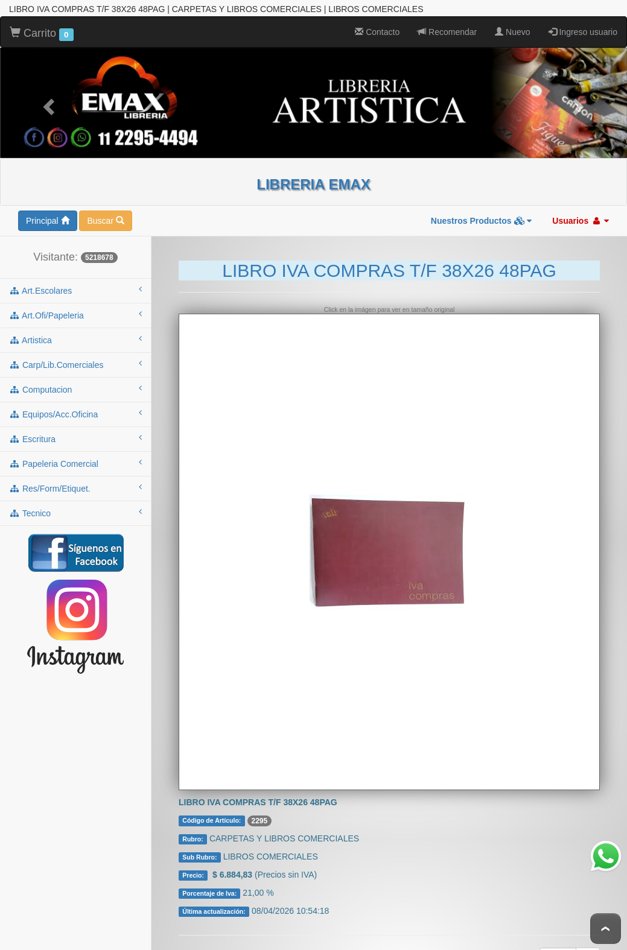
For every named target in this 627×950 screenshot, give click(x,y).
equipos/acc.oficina (75, 404)
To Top (605, 928)
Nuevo (512, 22)
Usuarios (580, 211)
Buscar (105, 211)
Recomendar (447, 22)
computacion (75, 379)
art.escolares (75, 280)
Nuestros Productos (481, 211)
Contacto (377, 22)
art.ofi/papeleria (75, 305)
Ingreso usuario (583, 22)
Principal (47, 211)
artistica (75, 330)
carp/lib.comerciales (75, 354)
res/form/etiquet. (75, 478)
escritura (75, 428)
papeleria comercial (75, 453)
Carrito (42, 24)
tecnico (75, 503)
